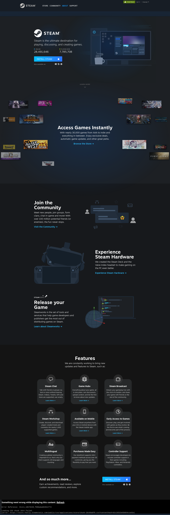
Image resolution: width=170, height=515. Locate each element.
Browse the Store (83, 143)
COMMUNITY (55, 6)
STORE (45, 6)
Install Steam (44, 59)
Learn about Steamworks (47, 326)
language (145, 2)
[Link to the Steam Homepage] (29, 7)
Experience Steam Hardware (110, 273)
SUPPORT (73, 6)
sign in (138, 2)
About (65, 6)
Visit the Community (45, 226)
